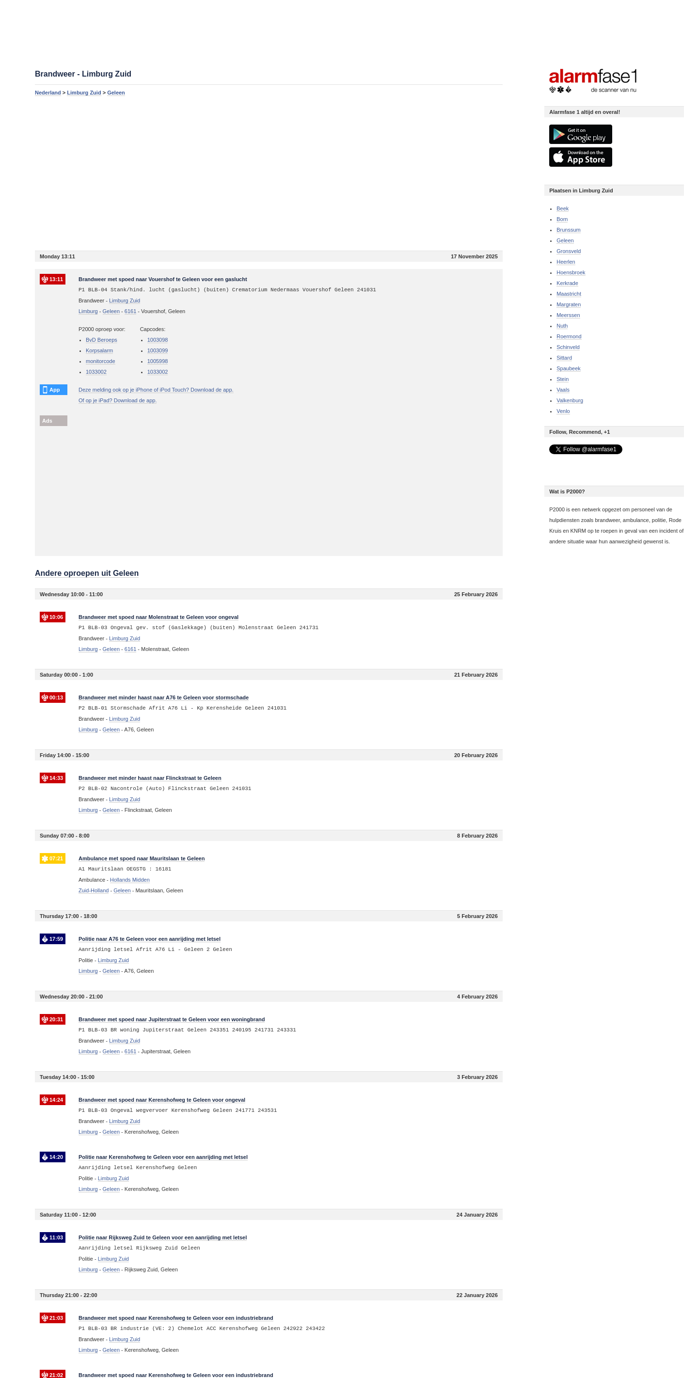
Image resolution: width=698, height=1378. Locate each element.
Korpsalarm (99, 350)
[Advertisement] (269, 173)
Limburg (88, 311)
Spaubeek (568, 368)
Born (562, 219)
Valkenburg (569, 400)
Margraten (568, 304)
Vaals (563, 390)
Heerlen (565, 262)
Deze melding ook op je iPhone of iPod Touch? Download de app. (156, 390)
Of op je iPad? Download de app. (118, 400)
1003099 (157, 350)
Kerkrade (567, 283)
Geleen (116, 92)
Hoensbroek (570, 272)
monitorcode (100, 361)
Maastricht (568, 294)
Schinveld (568, 347)
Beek (562, 208)
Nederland (48, 92)
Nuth (562, 326)
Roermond (568, 336)
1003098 (157, 340)
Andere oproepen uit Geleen (87, 573)
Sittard (564, 358)
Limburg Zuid (84, 92)
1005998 (157, 361)
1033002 (96, 372)
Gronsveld (568, 251)
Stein (562, 379)
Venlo (563, 411)
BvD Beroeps (101, 340)
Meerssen (568, 315)
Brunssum (568, 230)
